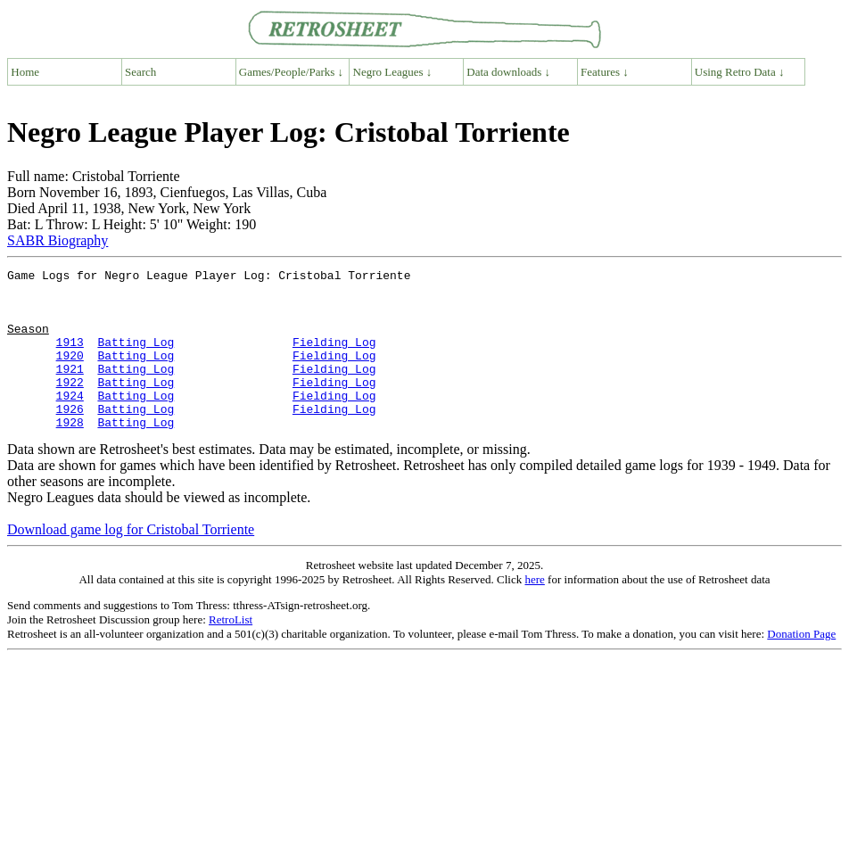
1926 (70, 438)
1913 (70, 358)
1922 (70, 406)
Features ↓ (605, 71)
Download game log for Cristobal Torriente (130, 561)
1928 (70, 454)
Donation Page (801, 666)
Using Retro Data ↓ (740, 71)
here (534, 611)
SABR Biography (57, 240)
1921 (70, 390)
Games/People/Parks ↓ (291, 71)
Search (140, 71)
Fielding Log (334, 358)
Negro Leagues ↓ (393, 71)
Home (25, 71)
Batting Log (135, 358)
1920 (70, 374)
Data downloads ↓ (508, 71)
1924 (70, 422)
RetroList (230, 651)
